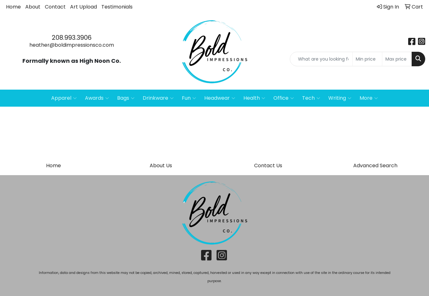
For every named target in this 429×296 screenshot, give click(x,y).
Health (254, 98)
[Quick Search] (321, 59)
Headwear (219, 98)
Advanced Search (375, 165)
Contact (55, 6)
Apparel (64, 98)
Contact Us (268, 165)
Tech (311, 98)
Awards (97, 98)
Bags (125, 98)
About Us (161, 165)
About (32, 6)
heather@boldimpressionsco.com (71, 45)
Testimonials (117, 6)
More (369, 98)
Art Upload (83, 6)
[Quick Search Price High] (397, 59)
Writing (339, 98)
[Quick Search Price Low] (367, 59)
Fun (189, 98)
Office (283, 98)
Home (13, 6)
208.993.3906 (72, 37)
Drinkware (158, 98)
